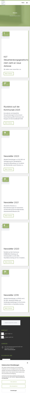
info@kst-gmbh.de (9, 337)
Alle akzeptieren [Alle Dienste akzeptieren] (13, 386)
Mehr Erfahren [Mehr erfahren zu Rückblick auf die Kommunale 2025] (8, 123)
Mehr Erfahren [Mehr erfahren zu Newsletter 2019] (8, 308)
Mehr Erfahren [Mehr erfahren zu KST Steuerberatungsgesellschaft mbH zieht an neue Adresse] (8, 73)
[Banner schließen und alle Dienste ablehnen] (27, 362)
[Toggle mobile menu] (25, 2)
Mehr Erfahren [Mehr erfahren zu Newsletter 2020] (8, 262)
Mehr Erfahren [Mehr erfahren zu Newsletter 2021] (8, 215)
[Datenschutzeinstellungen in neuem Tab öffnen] (14, 390)
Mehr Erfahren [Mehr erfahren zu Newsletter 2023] (8, 169)
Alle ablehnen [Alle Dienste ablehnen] (13, 381)
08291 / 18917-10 (8, 333)
